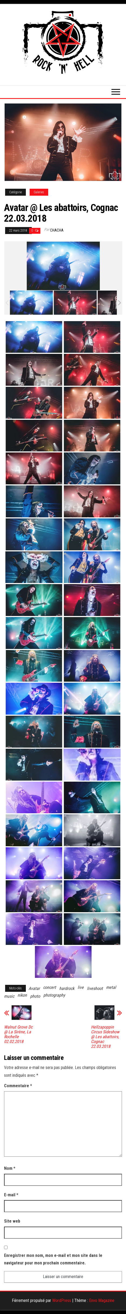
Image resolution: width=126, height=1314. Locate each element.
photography (54, 995)
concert (49, 987)
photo (35, 996)
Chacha (57, 230)
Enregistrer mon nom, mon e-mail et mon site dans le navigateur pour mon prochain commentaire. (53, 1259)
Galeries (39, 192)
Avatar (34, 988)
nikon (22, 995)
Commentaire (18, 1085)
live (81, 987)
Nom (9, 1168)
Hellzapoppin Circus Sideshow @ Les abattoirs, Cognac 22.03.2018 (105, 1037)
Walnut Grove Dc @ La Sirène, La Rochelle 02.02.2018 (18, 1034)
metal (111, 987)
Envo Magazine (101, 1300)
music (9, 996)
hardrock (66, 988)
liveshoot (95, 988)
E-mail (11, 1194)
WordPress (61, 1300)
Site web (12, 1221)
